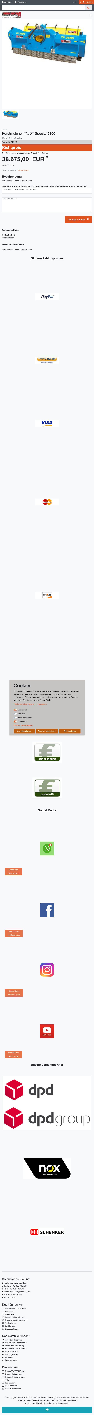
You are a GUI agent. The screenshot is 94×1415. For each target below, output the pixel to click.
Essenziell (22, 710)
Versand (9, 1357)
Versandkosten (23, 170)
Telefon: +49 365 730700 (15, 1286)
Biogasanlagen (11, 1329)
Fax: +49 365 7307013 (14, 1289)
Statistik (21, 714)
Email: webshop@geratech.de (17, 1292)
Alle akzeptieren (24, 731)
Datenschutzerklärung (15, 1377)
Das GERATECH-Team (15, 1371)
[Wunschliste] (75, 2)
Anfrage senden (78, 219)
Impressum (10, 1383)
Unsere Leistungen (13, 1374)
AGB (7, 1380)
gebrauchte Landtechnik (15, 1343)
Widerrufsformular (13, 1389)
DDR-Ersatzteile (12, 1351)
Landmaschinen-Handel (15, 1308)
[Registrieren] (20, 2)
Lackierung (10, 1326)
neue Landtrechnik (13, 1340)
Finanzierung (11, 1360)
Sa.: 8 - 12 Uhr (10, 1297)
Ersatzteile (9, 1314)
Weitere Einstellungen (23, 725)
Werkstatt (9, 1311)
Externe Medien (25, 717)
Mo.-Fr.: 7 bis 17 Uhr (13, 1294)
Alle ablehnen (70, 731)
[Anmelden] (7, 2)
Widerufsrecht (11, 1386)
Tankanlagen (10, 1323)
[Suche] (88, 7)
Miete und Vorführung (14, 1346)
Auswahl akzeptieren (47, 731)
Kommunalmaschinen (14, 1317)
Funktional (22, 721)
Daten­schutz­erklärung (24, 704)
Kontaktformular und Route (16, 1283)
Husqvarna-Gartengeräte (16, 1320)
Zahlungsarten (11, 1354)
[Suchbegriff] (43, 7)
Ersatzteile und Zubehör (15, 1348)
